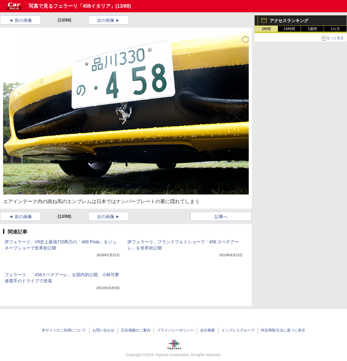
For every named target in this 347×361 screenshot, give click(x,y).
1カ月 (335, 29)
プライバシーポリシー (175, 330)
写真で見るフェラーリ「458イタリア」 (72, 6)
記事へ (221, 216)
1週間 (312, 29)
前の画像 (23, 20)
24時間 (289, 29)
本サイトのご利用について (64, 330)
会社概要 (207, 330)
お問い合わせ (103, 330)
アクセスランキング (289, 20)
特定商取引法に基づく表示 (283, 330)
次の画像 (105, 20)
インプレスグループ (238, 330)
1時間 (266, 29)
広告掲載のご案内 (135, 330)
